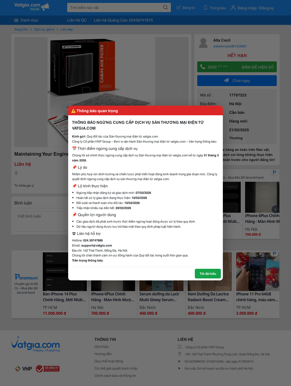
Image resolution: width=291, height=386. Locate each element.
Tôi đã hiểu (208, 273)
